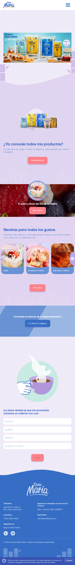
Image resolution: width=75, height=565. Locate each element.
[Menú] (67, 6)
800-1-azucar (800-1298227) (50, 513)
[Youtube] (13, 537)
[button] (37, 160)
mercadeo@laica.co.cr (47, 522)
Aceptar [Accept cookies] (69, 560)
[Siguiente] (72, 259)
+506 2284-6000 (11, 522)
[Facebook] (6, 537)
